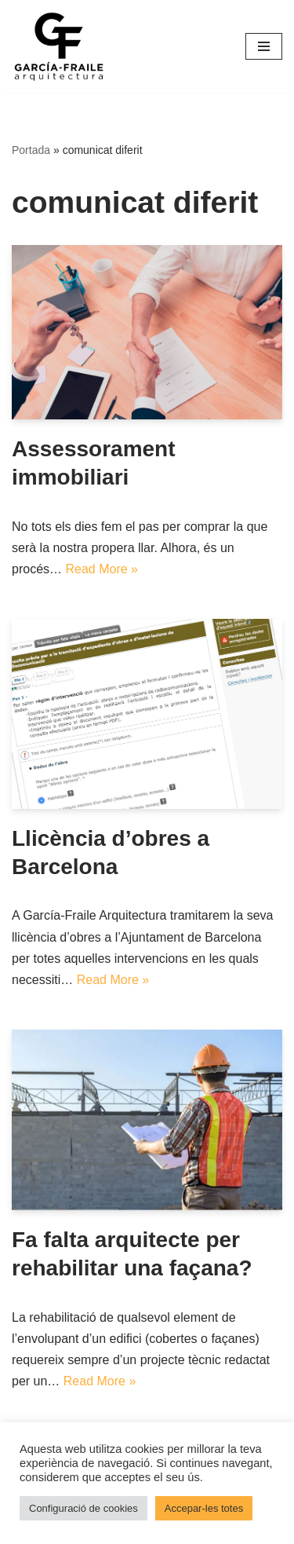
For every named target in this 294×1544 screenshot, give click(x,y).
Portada (31, 150)
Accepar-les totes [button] (204, 1508)
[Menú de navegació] (263, 46)
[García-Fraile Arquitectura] (59, 46)
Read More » (101, 569)
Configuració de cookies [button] (83, 1508)
